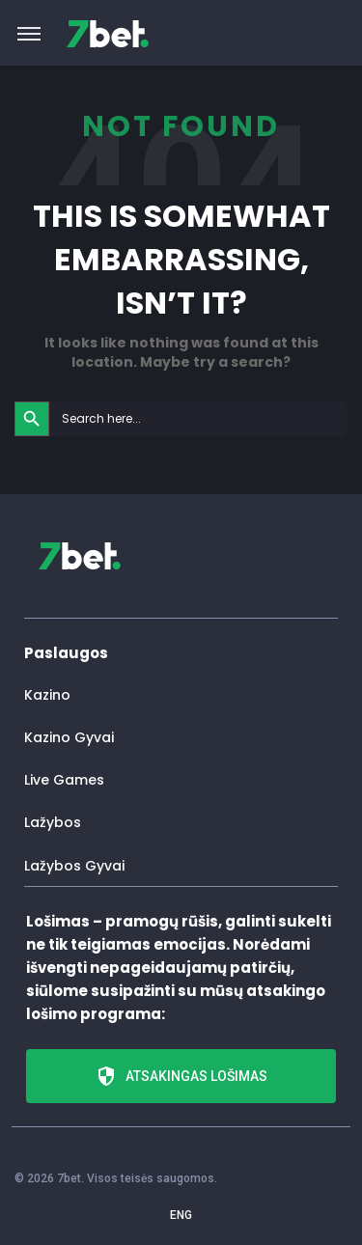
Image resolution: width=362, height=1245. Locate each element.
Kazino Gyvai (69, 737)
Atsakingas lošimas (181, 1076)
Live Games (64, 779)
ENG (181, 1215)
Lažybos (52, 822)
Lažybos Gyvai (74, 865)
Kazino (47, 695)
